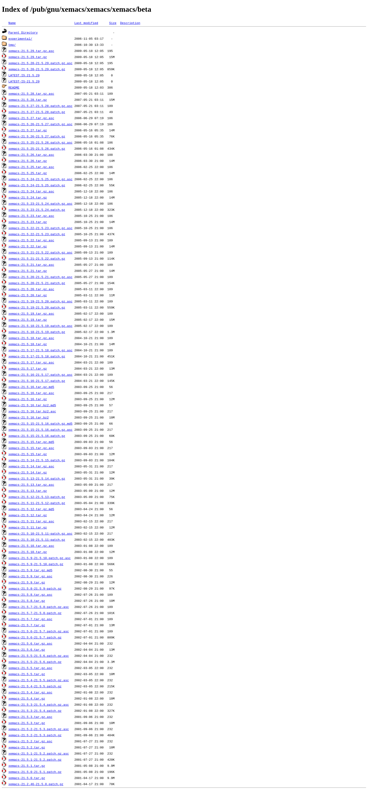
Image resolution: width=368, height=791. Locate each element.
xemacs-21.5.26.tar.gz (27, 161)
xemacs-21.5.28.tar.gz (27, 100)
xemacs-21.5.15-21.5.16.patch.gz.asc (40, 429)
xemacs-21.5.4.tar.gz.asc (30, 692)
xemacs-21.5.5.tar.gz (26, 674)
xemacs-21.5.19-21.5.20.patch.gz (36, 307)
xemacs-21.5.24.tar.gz (27, 197)
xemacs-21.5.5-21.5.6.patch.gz (34, 662)
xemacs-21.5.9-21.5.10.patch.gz (35, 564)
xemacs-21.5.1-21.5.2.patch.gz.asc (38, 753)
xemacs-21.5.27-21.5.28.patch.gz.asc (40, 106)
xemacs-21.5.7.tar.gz (26, 625)
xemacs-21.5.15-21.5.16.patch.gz (36, 436)
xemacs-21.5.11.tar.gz (27, 527)
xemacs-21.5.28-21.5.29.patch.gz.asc (40, 63)
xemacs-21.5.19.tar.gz (27, 319)
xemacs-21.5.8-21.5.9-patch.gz (34, 588)
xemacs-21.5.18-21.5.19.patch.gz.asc (40, 326)
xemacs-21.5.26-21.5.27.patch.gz (36, 136)
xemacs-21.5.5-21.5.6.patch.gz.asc (38, 656)
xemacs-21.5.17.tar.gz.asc (31, 362)
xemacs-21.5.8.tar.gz (26, 601)
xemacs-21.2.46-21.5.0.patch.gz (35, 784)
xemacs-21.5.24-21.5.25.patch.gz (36, 185)
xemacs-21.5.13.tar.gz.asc (31, 484)
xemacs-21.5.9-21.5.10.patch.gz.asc (39, 558)
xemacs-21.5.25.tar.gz (27, 173)
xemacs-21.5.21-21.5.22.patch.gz (36, 258)
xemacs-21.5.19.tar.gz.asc (31, 313)
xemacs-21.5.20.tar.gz (27, 295)
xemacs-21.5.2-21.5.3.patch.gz (34, 735)
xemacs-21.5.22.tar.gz (27, 246)
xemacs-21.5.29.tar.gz (27, 57)
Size (112, 23)
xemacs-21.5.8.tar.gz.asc (30, 594)
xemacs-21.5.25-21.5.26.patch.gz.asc (40, 142)
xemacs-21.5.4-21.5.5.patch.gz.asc (38, 680)
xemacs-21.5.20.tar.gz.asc (31, 289)
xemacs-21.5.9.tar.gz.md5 (30, 570)
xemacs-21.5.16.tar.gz (27, 399)
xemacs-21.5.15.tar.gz (27, 454)
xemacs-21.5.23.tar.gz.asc (31, 216)
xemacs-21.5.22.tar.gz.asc (31, 240)
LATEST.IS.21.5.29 (24, 75)
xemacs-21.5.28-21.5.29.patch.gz (36, 69)
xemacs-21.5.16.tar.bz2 (28, 417)
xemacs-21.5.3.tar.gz (26, 723)
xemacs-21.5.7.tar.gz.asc (30, 619)
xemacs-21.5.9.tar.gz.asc (30, 576)
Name (12, 23)
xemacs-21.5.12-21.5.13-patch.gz (36, 497)
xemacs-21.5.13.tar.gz (27, 491)
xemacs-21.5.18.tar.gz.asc (31, 338)
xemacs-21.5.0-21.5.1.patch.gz (34, 772)
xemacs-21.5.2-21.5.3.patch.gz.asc (38, 729)
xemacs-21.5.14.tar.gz (27, 472)
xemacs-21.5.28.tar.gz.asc (31, 93)
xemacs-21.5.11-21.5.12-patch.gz (36, 503)
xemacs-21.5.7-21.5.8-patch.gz (34, 613)
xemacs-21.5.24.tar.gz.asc (31, 191)
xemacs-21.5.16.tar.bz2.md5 (32, 405)
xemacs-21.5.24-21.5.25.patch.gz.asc (40, 179)
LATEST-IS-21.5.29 (24, 81)
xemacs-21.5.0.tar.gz (26, 778)
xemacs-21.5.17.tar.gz (27, 368)
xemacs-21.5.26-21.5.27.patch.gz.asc (40, 124)
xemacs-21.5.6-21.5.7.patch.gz (34, 637)
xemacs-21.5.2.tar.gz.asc (30, 741)
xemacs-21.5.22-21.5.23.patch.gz (36, 234)
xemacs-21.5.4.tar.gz (26, 698)
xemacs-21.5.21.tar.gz (27, 271)
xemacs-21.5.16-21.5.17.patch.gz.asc (40, 374)
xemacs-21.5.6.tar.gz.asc (30, 643)
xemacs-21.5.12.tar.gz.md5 (31, 509)
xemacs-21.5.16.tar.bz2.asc (32, 411)
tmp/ (12, 45)
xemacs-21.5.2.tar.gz (26, 747)
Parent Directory (23, 32)
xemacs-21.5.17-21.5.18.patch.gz (36, 356)
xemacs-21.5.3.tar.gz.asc (30, 717)
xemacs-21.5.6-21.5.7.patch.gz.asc (38, 631)
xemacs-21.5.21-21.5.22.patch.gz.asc (40, 252)
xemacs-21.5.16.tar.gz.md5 (31, 387)
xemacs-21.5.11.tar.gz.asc (31, 521)
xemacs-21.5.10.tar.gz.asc (31, 546)
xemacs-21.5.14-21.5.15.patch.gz (36, 460)
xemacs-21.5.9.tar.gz (26, 582)
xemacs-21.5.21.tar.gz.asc (31, 264)
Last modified (86, 23)
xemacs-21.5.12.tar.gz (27, 515)
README (13, 87)
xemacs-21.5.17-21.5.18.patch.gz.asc (40, 350)
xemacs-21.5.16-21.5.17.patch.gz (36, 381)
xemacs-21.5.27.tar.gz (27, 130)
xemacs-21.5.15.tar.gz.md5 (31, 442)
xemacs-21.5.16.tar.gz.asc (31, 393)
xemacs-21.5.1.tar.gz (26, 766)
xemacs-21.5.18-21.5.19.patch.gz (36, 332)
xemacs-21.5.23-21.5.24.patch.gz (36, 210)
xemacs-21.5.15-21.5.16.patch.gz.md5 (40, 423)
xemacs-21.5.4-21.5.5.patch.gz (34, 686)
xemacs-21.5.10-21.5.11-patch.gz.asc (40, 533)
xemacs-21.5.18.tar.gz (27, 344)
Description (130, 23)
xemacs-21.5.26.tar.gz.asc (31, 155)
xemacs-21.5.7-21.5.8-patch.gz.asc (38, 607)
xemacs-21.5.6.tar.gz (26, 649)
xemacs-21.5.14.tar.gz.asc (31, 466)
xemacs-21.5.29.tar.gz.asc (31, 51)
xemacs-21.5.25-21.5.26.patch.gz (36, 148)
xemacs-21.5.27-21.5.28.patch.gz (36, 112)
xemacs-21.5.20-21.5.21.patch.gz (36, 283)
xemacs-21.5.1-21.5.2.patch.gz (34, 759)
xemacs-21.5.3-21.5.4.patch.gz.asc (38, 704)
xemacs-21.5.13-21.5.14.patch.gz (36, 478)
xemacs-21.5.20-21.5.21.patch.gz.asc (40, 277)
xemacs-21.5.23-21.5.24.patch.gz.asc (40, 203)
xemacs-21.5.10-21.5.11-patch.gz (36, 539)
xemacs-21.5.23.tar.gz (27, 222)
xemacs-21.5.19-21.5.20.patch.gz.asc (40, 301)
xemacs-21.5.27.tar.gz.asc (31, 118)
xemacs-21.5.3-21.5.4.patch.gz (34, 711)
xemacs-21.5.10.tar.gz (27, 552)
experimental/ (20, 38)
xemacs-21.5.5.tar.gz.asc (30, 668)
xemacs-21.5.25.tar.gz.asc (31, 167)
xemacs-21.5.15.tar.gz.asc (31, 448)
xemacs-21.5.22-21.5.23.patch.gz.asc (40, 228)
